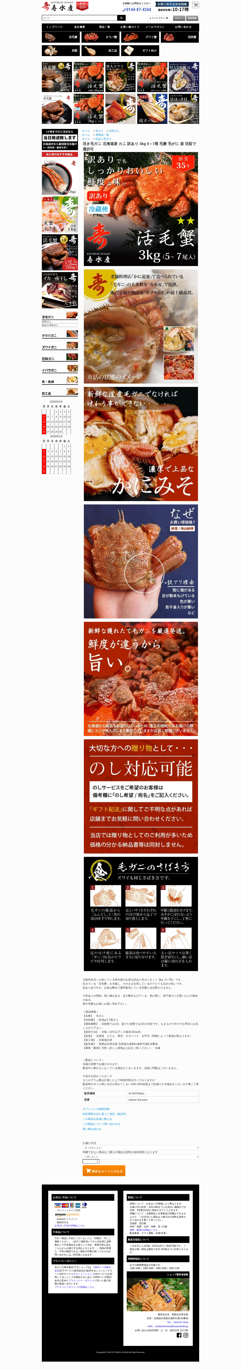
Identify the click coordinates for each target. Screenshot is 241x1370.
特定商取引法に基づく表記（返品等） (105, 1114)
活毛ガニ (46, 321)
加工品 (112, 50)
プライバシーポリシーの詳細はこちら (74, 1287)
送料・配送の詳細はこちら (144, 1230)
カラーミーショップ (83, 1274)
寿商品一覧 (102, 134)
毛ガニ (100, 130)
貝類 (74, 50)
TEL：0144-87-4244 (177, 1322)
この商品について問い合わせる (101, 1124)
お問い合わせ (183, 26)
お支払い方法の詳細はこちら (70, 1225)
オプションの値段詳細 (96, 1108)
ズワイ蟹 (151, 37)
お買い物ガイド (130, 26)
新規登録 (192, 18)
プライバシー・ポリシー (81, 1280)
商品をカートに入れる (104, 1171)
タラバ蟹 (111, 37)
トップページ (54, 26)
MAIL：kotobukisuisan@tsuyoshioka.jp (168, 1326)
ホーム (86, 130)
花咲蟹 (192, 37)
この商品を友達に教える (97, 1119)
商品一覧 (104, 26)
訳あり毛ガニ (104, 138)
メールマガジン (155, 26)
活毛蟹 (73, 37)
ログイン (179, 18)
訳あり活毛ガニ (50, 325)
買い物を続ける (92, 1129)
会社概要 (79, 26)
